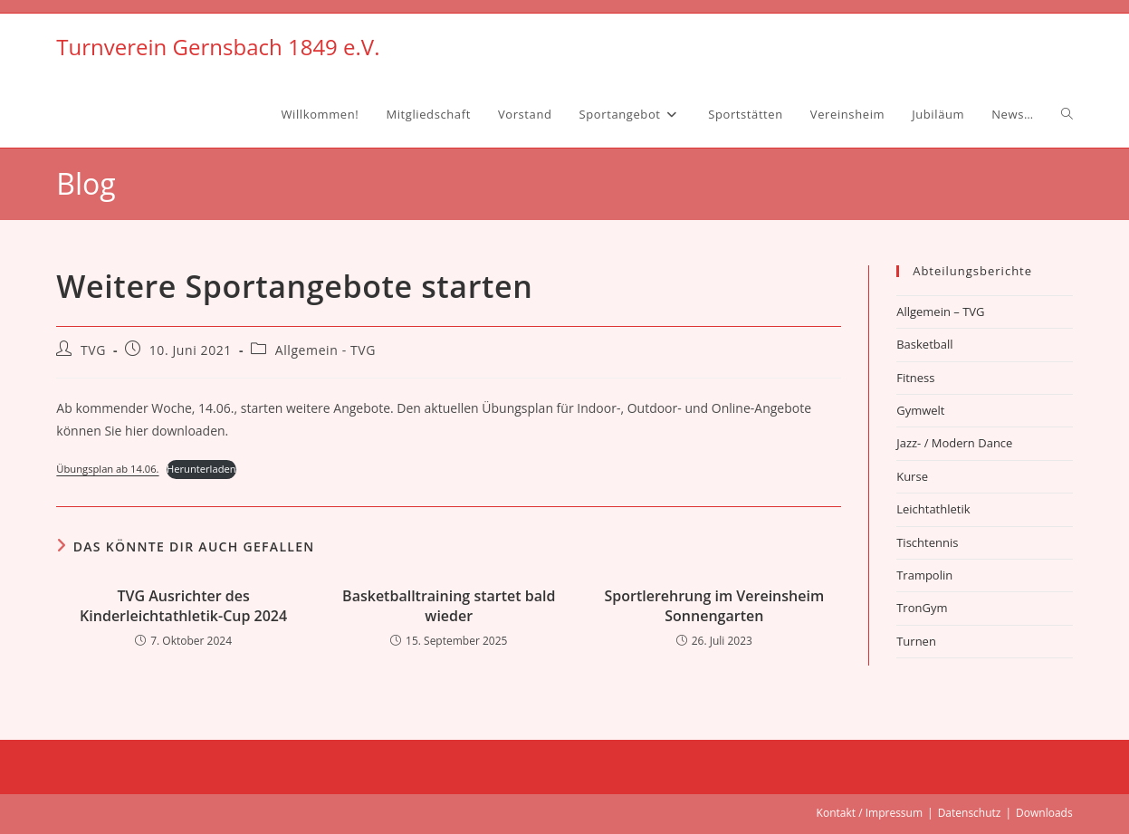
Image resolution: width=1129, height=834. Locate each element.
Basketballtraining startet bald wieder (448, 606)
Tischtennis (927, 542)
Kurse (912, 476)
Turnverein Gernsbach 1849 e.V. (217, 47)
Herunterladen (201, 468)
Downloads (1044, 812)
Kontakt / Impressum (870, 812)
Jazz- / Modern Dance (954, 443)
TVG (93, 350)
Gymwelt (920, 410)
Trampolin (924, 575)
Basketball (924, 344)
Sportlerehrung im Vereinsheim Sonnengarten (714, 606)
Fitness (915, 377)
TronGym (921, 607)
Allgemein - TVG (325, 350)
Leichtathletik (933, 509)
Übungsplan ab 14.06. (107, 468)
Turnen (916, 641)
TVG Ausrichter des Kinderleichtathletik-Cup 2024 (183, 606)
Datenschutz (969, 812)
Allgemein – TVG (940, 311)
